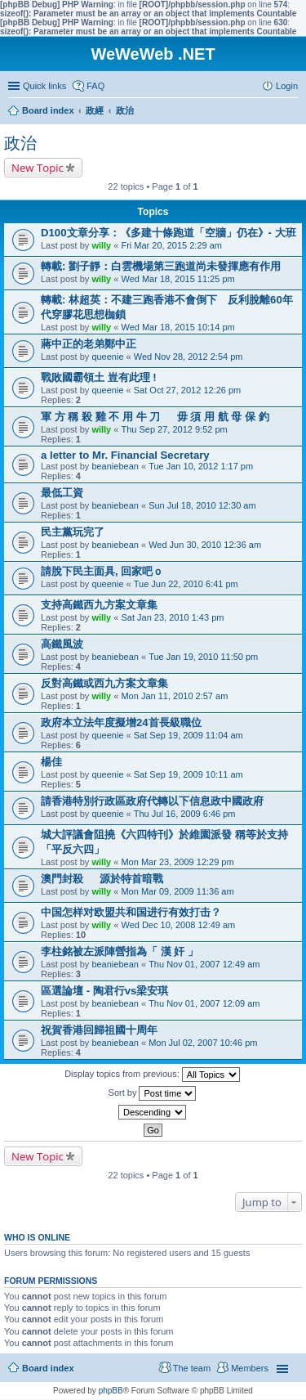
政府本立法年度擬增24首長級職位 (121, 722)
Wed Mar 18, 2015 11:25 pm (177, 279)
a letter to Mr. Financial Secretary (125, 455)
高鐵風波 (62, 644)
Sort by (153, 1093)
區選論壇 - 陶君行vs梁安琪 (104, 991)
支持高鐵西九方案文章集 (99, 605)
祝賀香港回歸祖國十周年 (99, 1030)
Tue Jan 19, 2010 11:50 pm (203, 657)
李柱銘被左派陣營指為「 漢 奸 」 (119, 951)
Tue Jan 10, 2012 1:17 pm (201, 466)
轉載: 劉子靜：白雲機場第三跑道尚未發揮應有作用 (161, 266)
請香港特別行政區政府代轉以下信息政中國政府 (152, 801)
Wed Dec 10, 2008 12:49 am (178, 925)
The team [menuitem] (192, 1368)
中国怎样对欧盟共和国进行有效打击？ (131, 912)
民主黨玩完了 (72, 532)
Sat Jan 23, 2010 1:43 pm (172, 617)
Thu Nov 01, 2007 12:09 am (204, 1003)
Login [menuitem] (287, 86)
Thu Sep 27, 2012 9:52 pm (174, 429)
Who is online (37, 1237)
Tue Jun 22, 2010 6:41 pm (186, 584)
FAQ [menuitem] (95, 86)
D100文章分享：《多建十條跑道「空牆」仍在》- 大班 (168, 233)
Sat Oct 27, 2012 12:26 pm (187, 390)
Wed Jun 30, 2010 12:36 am (205, 545)
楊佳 (51, 762)
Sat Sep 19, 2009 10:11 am (188, 774)
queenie (107, 356)
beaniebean (115, 466)
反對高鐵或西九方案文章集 (104, 683)
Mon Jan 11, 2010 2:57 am (174, 696)
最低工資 (62, 493)
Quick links (44, 86)
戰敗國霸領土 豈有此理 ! (99, 377)
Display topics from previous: (152, 1074)
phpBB (111, 1390)
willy (101, 245)
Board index (48, 1368)
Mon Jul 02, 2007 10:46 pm (203, 1043)
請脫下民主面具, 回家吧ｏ (102, 571)
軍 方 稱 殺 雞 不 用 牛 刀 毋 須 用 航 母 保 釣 (155, 417)
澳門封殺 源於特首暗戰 (102, 879)
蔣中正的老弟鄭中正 (88, 344)
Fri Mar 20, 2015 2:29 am (171, 245)
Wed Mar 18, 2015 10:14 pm (177, 327)
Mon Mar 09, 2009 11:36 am (177, 891)
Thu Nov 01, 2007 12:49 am (204, 964)
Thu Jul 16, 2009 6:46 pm (185, 814)
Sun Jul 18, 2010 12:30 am (202, 505)
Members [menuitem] (249, 1368)
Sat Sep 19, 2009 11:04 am (188, 735)
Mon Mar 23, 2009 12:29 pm (177, 862)
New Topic (37, 167)
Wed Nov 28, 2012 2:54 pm (188, 356)
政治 (20, 143)
